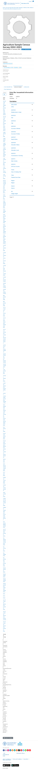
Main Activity (14, 161)
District (13, 186)
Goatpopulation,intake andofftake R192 (4, 218)
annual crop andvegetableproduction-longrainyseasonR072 (4, 108)
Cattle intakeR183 (4, 140)
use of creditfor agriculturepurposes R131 (4, 615)
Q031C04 (13, 120)
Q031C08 (13, 142)
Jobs (4, 759)
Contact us (8, 759)
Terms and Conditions (17, 759)
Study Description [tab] (8, 86)
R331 (4, 595)
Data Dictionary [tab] (18, 87)
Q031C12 (13, 164)
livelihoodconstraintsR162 (4, 480)
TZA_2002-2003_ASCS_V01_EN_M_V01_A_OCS (12, 8)
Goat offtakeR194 (4, 211)
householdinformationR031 (4, 436)
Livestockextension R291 (4, 248)
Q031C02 (13, 110)
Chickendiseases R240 (4, 378)
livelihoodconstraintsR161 (4, 488)
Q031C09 (13, 148)
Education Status (15, 144)
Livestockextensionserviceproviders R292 (4, 258)
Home (4, 7)
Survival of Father (15, 134)
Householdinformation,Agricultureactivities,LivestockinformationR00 (4, 449)
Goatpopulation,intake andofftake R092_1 (4, 228)
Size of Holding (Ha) (16, 172)
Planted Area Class (15, 177)
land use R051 (4, 474)
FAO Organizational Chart (6, 754)
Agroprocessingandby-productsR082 (4, 358)
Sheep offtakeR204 (4, 580)
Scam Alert (26, 759)
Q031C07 (13, 137)
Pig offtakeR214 (4, 554)
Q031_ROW (14, 104)
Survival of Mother (15, 128)
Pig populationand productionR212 (4, 561)
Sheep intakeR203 (4, 575)
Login (30, 1)
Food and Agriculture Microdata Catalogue (14, 7)
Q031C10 (13, 153)
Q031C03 (13, 115)
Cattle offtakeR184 (4, 144)
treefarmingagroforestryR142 (4, 524)
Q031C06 (13, 131)
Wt (12, 191)
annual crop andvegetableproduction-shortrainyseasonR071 (4, 123)
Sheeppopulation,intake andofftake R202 (4, 587)
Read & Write (14, 139)
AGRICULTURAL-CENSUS (28, 7)
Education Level (15, 150)
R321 (4, 593)
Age (12, 123)
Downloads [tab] (26, 86)
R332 (4, 597)
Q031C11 (13, 159)
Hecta (12, 169)
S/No (12, 106)
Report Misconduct (7, 759)
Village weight (14, 193)
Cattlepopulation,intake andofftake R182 (4, 152)
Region (13, 180)
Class (12, 175)
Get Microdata (26, 49)
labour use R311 (4, 460)
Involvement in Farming (17, 155)
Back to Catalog (8, 737)
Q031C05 (13, 126)
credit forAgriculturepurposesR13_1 (4, 387)
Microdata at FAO (25, 3)
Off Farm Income (15, 166)
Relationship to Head (16, 112)
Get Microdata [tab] (7, 89)
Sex (12, 117)
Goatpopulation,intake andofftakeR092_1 (4, 239)
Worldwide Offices (20, 753)
